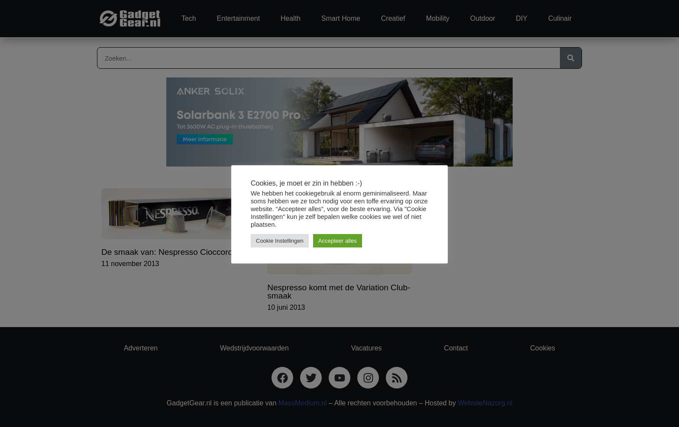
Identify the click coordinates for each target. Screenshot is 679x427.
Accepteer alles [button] (337, 241)
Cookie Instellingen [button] (280, 241)
